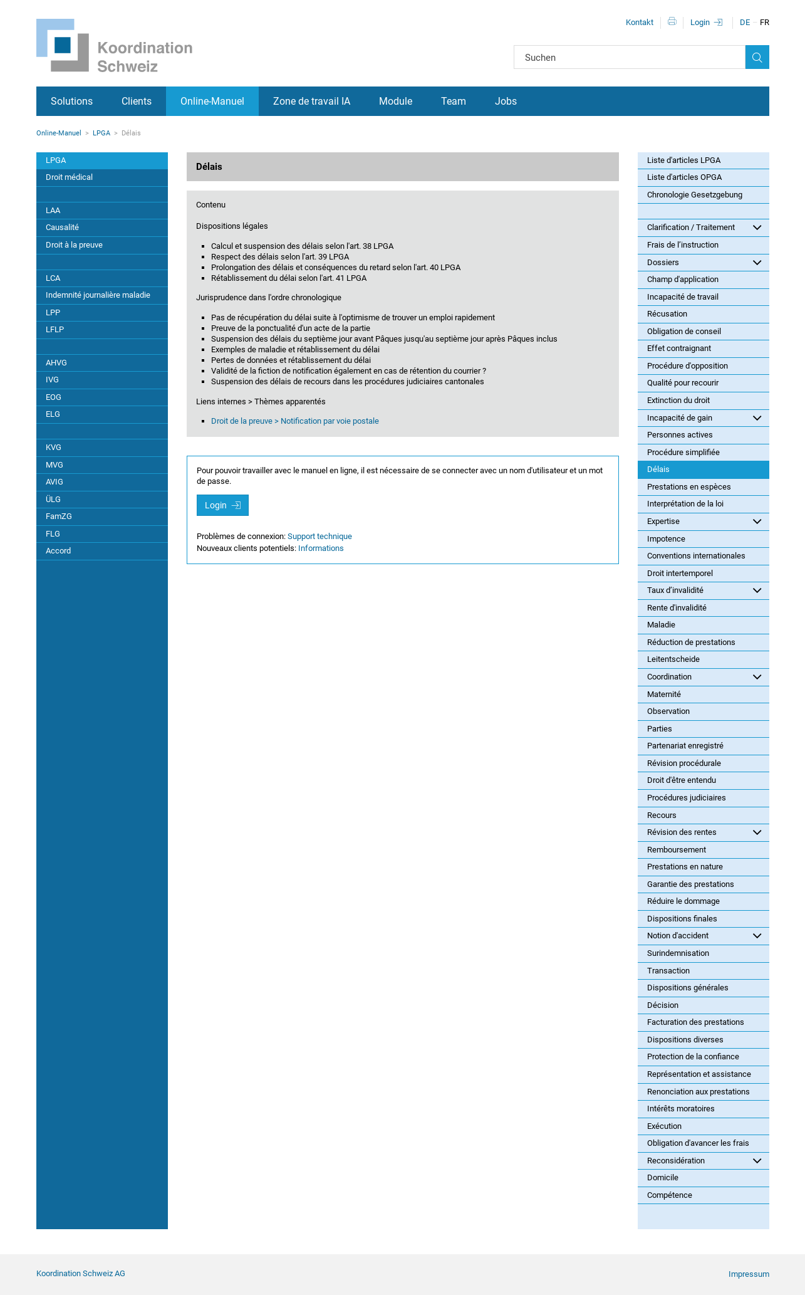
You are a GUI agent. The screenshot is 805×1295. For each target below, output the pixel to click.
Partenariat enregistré (685, 745)
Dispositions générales (688, 987)
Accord (58, 550)
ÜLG (53, 499)
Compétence (669, 1195)
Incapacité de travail (683, 296)
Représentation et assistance (699, 1074)
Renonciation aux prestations (698, 1091)
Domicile (662, 1177)
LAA (53, 210)
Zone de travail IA (311, 101)
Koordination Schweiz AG (80, 1273)
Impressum (749, 1274)
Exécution (664, 1126)
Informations (321, 548)
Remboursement (676, 849)
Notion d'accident (704, 935)
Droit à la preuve (74, 244)
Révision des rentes (704, 831)
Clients (137, 101)
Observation (668, 711)
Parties (659, 728)
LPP (53, 312)
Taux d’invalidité (704, 589)
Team (453, 101)
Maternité (664, 694)
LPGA (101, 133)
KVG (53, 447)
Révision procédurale (684, 763)
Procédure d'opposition (687, 365)
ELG (53, 414)
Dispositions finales (682, 918)
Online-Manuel (212, 101)
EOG (53, 397)
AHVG (56, 362)
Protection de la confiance (693, 1056)
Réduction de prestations (691, 642)
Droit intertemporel (680, 573)
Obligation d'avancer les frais (698, 1143)
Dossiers (704, 262)
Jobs (506, 101)
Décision (662, 1005)
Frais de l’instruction (683, 244)
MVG (54, 464)
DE (745, 22)
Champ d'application (683, 279)
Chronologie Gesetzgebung (694, 194)
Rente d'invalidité (677, 607)
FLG (53, 533)
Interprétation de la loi (685, 503)
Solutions (72, 101)
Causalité (62, 227)
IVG (52, 379)
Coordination (704, 676)
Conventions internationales (696, 555)
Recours (662, 815)
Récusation (667, 313)
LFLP (55, 329)
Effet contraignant (679, 348)
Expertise (704, 520)
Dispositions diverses (685, 1039)
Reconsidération (704, 1160)
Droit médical (69, 177)
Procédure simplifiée (683, 452)
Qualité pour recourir (683, 382)
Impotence (666, 538)
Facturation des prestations (695, 1022)
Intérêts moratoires (681, 1108)
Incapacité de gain (704, 417)
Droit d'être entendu (681, 780)
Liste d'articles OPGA (684, 177)
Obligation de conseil (684, 331)
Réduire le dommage (683, 901)
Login (700, 22)
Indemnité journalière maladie (98, 295)
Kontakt (639, 22)
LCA (53, 278)
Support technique (320, 536)
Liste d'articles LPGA (683, 160)
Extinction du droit (678, 400)
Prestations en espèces (689, 486)
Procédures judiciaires (686, 797)
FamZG (59, 516)
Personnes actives (680, 434)
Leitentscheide (673, 659)
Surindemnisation (678, 953)
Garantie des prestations (690, 884)
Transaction (668, 970)
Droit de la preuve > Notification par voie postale (295, 421)
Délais (658, 469)
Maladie (661, 624)
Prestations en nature (685, 866)
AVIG (54, 481)
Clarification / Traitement (704, 226)
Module (395, 101)
